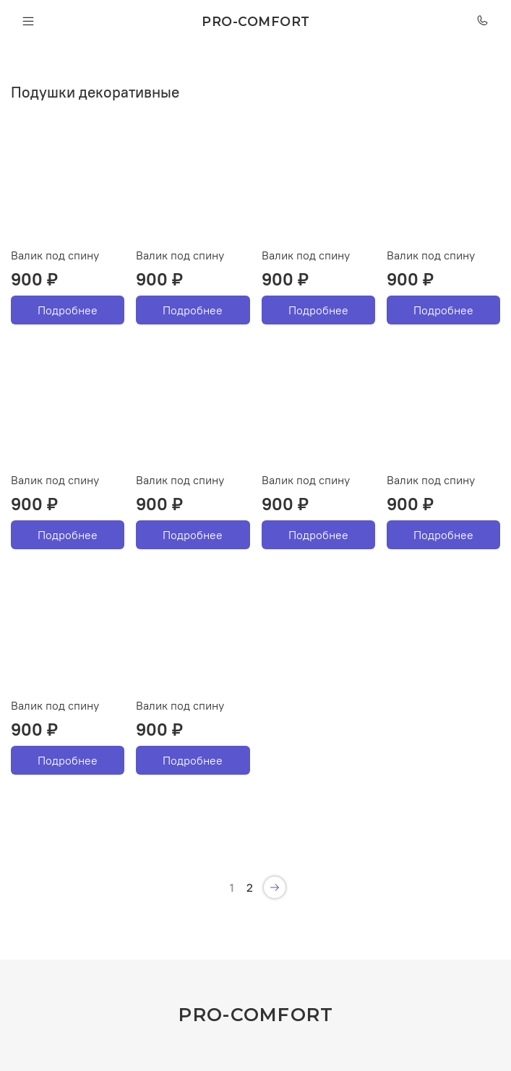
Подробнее (68, 310)
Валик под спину (55, 255)
